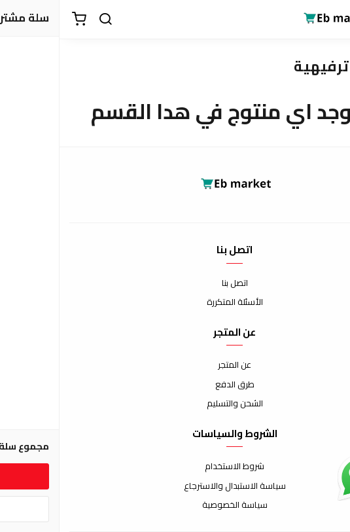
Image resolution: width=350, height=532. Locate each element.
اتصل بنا (175, 283)
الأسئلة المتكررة (175, 302)
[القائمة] (330, 19)
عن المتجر (175, 365)
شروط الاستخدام (175, 466)
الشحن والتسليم (175, 403)
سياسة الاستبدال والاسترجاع (175, 486)
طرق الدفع (175, 384)
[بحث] (46, 19)
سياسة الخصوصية (175, 505)
